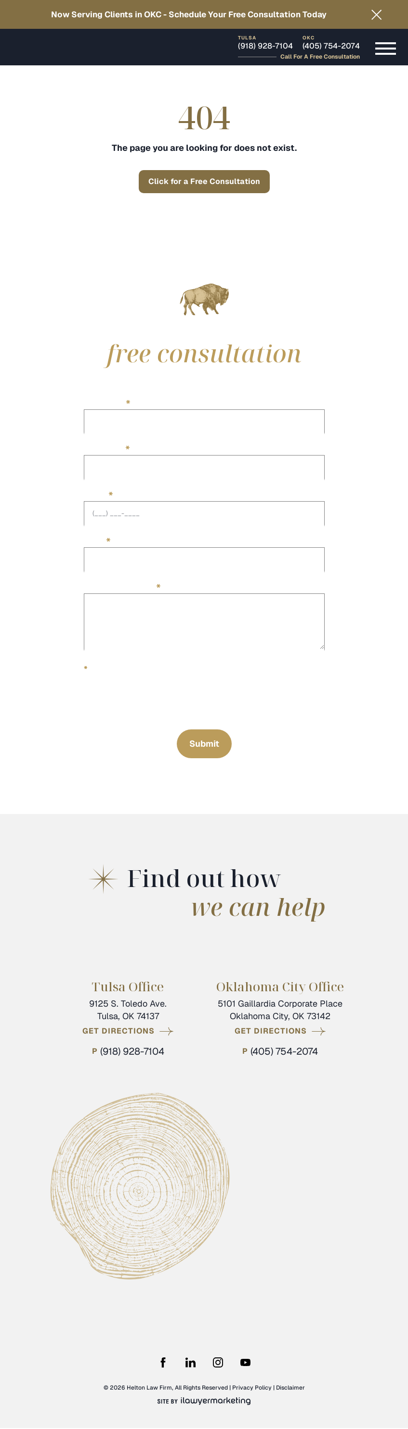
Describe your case (122, 586)
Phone (98, 494)
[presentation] (157, 700)
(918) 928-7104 (265, 46)
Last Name (107, 448)
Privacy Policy (252, 1388)
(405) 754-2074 (331, 46)
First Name (107, 402)
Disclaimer (290, 1388)
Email (97, 540)
